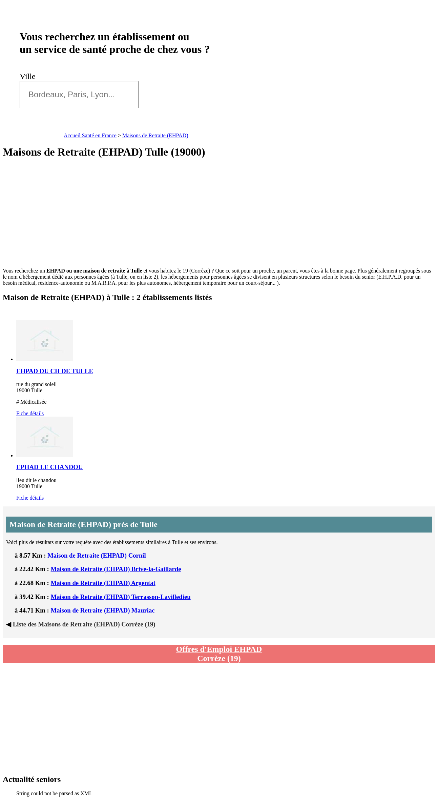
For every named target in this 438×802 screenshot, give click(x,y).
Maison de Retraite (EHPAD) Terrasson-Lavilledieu (121, 596)
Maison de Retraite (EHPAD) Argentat (103, 582)
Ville (30, 76)
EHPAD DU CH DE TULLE (54, 371)
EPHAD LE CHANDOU (49, 466)
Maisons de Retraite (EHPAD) (155, 135)
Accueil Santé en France (90, 135)
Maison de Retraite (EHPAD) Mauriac (103, 610)
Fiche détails (30, 413)
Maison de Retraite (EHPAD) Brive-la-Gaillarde (116, 569)
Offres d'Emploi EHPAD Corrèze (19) (219, 654)
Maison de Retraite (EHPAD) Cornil (96, 555)
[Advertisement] (219, 213)
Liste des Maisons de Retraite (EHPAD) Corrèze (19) (84, 624)
